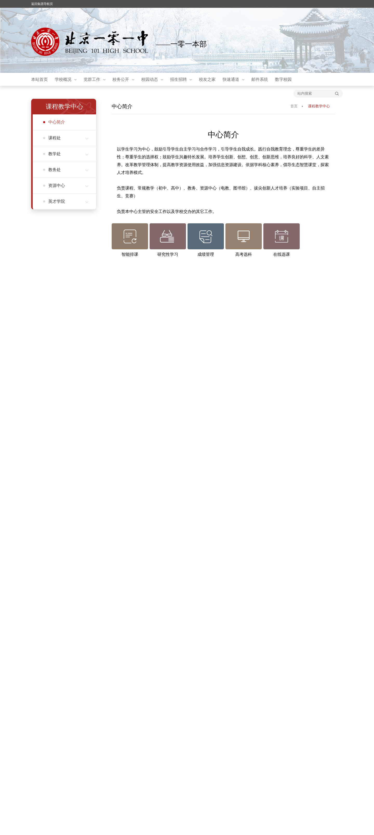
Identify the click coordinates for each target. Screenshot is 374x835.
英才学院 (68, 201)
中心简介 (56, 122)
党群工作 (92, 79)
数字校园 (283, 79)
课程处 (68, 138)
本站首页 (39, 79)
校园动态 (149, 79)
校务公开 (120, 79)
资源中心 (68, 185)
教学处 (68, 154)
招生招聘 (178, 79)
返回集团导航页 (42, 4)
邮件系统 (259, 79)
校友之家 (207, 79)
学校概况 (63, 79)
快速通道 (231, 79)
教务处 (68, 169)
